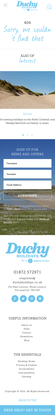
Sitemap (26, 376)
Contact (26, 332)
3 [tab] (32, 135)
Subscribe (27, 195)
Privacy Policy (25, 219)
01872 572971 (27, 272)
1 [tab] (23, 135)
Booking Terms (26, 361)
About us (27, 325)
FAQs (27, 329)
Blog (26, 340)
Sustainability (27, 373)
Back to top (27, 400)
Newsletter (26, 336)
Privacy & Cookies (26, 365)
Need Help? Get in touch (27, 410)
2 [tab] (27, 135)
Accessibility (26, 369)
